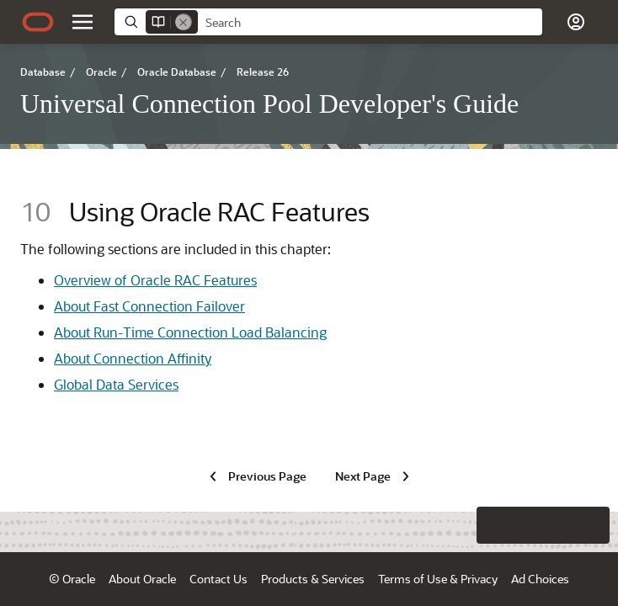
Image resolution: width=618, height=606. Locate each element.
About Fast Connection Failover (149, 306)
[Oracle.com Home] (38, 22)
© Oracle (72, 578)
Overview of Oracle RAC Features (155, 280)
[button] (591, 579)
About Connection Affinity (132, 358)
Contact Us (218, 578)
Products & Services (313, 578)
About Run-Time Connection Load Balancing (190, 332)
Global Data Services (116, 384)
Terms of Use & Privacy (438, 578)
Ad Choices (540, 578)
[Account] (575, 22)
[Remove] (183, 22)
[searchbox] (370, 22)
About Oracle (142, 578)
